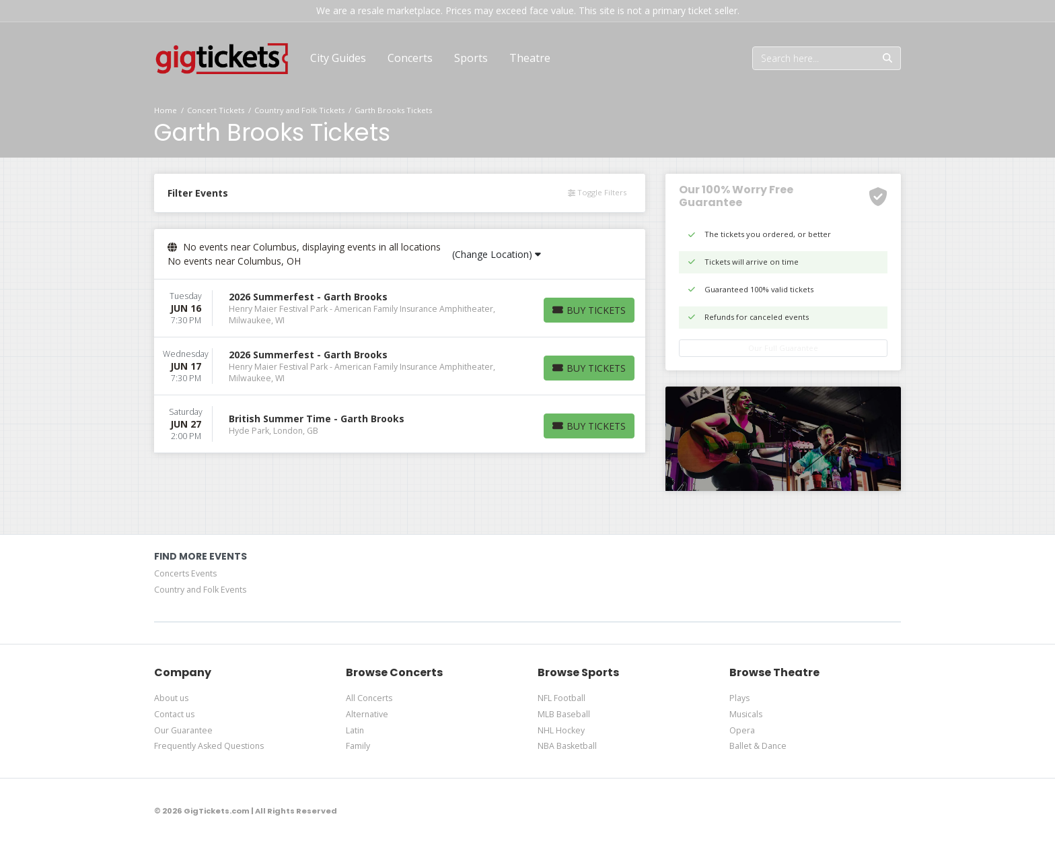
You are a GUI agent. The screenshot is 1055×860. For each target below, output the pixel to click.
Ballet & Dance (758, 746)
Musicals (745, 714)
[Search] (813, 58)
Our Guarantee (183, 730)
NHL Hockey (561, 730)
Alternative (367, 714)
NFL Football (561, 698)
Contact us (174, 714)
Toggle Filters (597, 192)
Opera (742, 730)
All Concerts (369, 698)
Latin (355, 730)
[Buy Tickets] (589, 310)
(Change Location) (496, 254)
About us (171, 698)
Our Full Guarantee (783, 348)
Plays (739, 698)
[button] (410, 57)
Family (358, 746)
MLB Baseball (564, 714)
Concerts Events (185, 573)
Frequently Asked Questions (209, 746)
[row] (399, 308)
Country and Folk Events (200, 589)
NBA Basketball (567, 746)
